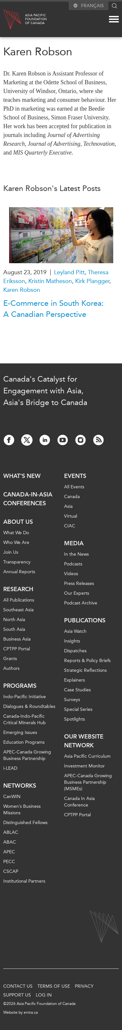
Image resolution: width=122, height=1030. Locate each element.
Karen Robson (21, 289)
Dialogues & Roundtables (29, 706)
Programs (19, 685)
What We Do (16, 532)
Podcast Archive (80, 603)
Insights (72, 641)
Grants (10, 658)
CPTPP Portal (16, 649)
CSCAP (10, 871)
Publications (84, 620)
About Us (18, 521)
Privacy (84, 986)
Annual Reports (19, 572)
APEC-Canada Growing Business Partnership (27, 755)
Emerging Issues (20, 732)
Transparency (17, 562)
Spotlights (74, 719)
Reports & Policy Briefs (87, 660)
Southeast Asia (18, 610)
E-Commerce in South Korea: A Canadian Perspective (53, 309)
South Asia (14, 629)
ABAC (9, 842)
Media (74, 543)
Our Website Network (83, 741)
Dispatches (75, 651)
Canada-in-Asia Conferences (27, 499)
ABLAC (10, 832)
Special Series (78, 709)
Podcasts (73, 564)
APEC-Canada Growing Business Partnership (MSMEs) (88, 782)
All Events (74, 487)
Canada (72, 496)
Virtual (70, 516)
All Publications (18, 600)
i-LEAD (10, 768)
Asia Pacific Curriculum (87, 756)
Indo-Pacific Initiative (24, 696)
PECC (9, 861)
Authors (11, 668)
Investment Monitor (84, 766)
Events (75, 476)
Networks (19, 785)
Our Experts (76, 593)
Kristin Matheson (50, 281)
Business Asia (17, 639)
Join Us (10, 552)
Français (92, 5)
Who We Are (16, 542)
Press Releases (79, 583)
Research (18, 589)
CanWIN (11, 796)
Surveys (72, 699)
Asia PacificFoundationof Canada (36, 19)
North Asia (14, 619)
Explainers (74, 680)
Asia (68, 506)
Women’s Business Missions (22, 810)
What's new (22, 476)
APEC (9, 852)
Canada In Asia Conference (79, 802)
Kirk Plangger (92, 281)
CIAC (69, 526)
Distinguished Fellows (25, 822)
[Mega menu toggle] (114, 19)
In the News (76, 554)
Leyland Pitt (69, 272)
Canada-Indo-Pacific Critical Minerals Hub (24, 719)
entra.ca (31, 1012)
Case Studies (77, 690)
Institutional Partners (24, 881)
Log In (44, 995)
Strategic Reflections (85, 670)
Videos (71, 573)
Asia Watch (75, 631)
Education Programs (24, 742)
